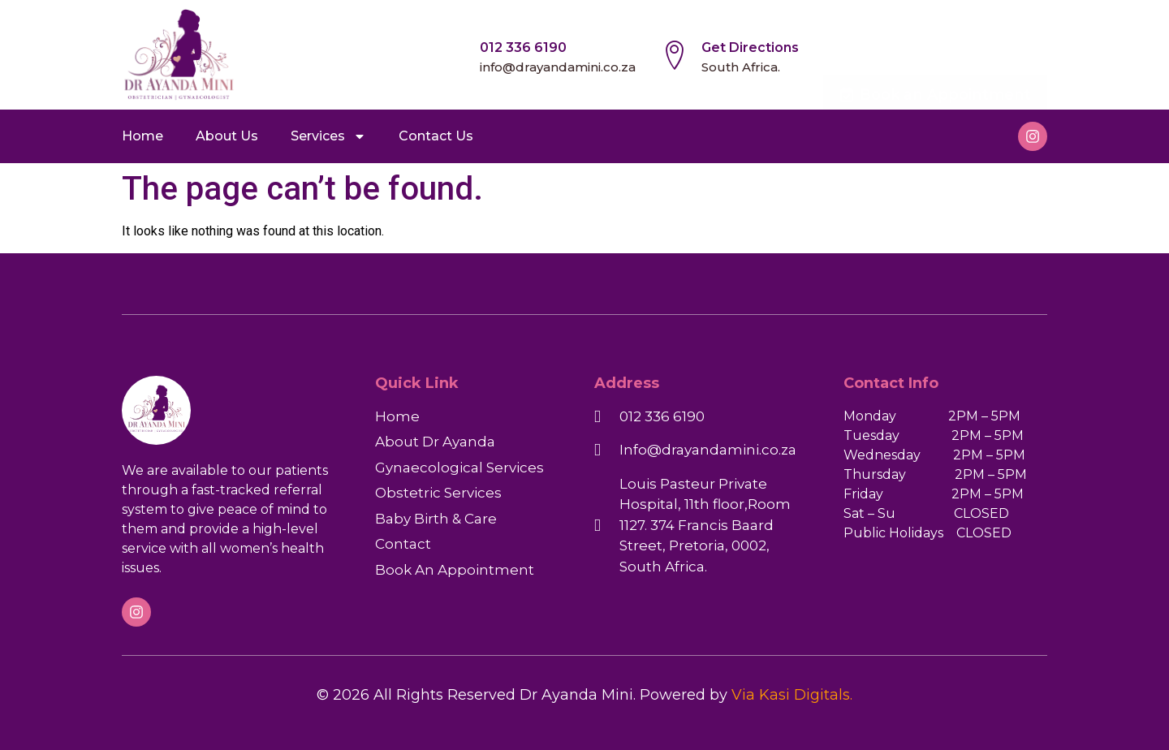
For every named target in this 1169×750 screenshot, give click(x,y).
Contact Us (436, 136)
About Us (227, 136)
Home (142, 136)
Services (328, 136)
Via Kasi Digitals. (791, 695)
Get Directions (750, 47)
